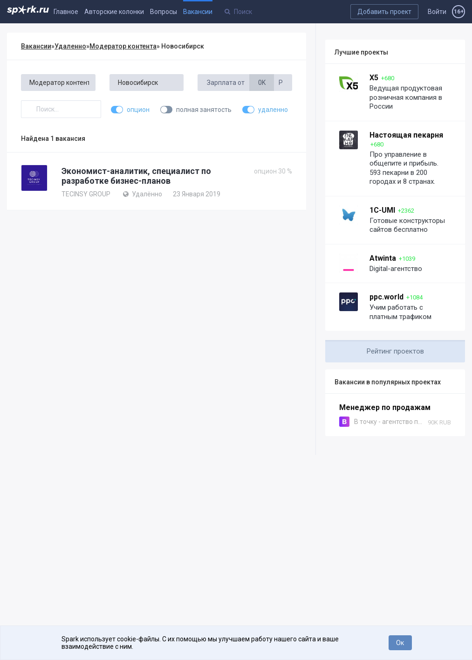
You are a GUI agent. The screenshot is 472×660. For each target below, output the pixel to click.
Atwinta (382, 258)
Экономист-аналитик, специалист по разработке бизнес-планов (136, 176)
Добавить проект (384, 11)
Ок (400, 642)
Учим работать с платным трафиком (400, 312)
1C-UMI (382, 210)
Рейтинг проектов (395, 351)
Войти (437, 11)
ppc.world (386, 296)
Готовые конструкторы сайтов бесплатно (407, 225)
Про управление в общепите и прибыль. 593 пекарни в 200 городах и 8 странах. (403, 168)
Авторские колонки (114, 11)
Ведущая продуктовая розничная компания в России (405, 97)
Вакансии (197, 11)
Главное (66, 11)
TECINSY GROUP (86, 194)
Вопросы (163, 11)
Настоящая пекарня (406, 135)
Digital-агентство (395, 268)
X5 (373, 77)
